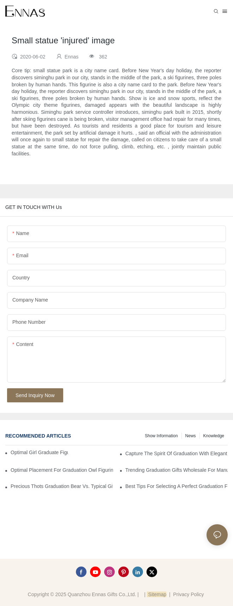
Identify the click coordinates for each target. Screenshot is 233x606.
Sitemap (156, 594)
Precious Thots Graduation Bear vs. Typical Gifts (62, 486)
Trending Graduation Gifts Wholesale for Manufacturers (176, 470)
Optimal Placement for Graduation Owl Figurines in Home (62, 470)
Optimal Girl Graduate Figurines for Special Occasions (39, 452)
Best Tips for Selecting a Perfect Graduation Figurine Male (176, 486)
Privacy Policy (188, 594)
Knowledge (213, 435)
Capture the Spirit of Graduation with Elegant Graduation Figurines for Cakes (176, 453)
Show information (161, 435)
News (190, 435)
